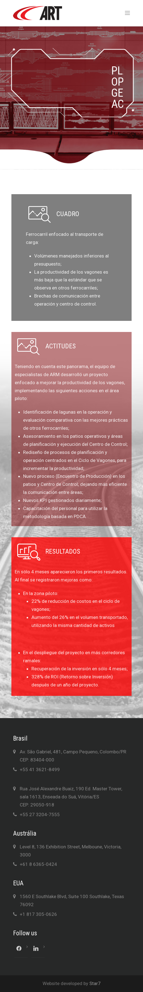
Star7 (95, 983)
